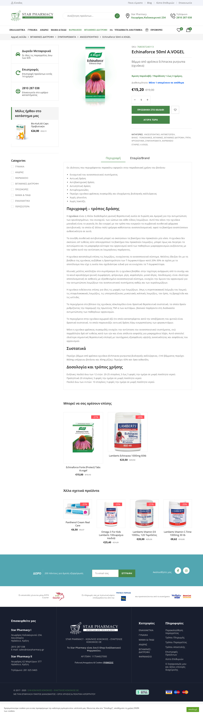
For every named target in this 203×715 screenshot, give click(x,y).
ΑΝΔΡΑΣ (44, 29)
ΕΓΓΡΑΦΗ (127, 573)
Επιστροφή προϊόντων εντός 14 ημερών (37, 75)
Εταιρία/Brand (140, 158)
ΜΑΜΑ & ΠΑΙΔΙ (58, 29)
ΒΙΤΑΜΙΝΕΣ (158, 137)
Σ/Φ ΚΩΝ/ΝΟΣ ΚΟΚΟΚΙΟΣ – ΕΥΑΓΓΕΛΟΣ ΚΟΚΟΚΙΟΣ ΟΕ (53, 690)
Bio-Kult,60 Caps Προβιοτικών (40, 125)
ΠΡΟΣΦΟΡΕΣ (153, 30)
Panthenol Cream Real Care (78, 524)
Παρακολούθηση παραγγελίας (174, 632)
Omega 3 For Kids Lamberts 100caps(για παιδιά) (111, 535)
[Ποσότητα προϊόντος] (141, 100)
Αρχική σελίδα (18, 36)
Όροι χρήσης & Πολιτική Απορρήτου (76, 694)
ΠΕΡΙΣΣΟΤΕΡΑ (22, 206)
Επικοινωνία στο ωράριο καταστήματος (35, 93)
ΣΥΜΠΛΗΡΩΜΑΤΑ (67, 36)
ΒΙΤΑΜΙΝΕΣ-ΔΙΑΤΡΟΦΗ (95, 29)
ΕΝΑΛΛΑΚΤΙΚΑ (17, 29)
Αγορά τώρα (151, 119)
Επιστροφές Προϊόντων (171, 653)
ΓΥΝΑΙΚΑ (32, 29)
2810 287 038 (184, 17)
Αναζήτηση (117, 15)
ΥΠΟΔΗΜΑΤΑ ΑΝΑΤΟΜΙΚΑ (126, 30)
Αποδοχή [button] (192, 709)
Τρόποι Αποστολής (175, 647)
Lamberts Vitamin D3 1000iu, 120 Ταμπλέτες (144, 533)
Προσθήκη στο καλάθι (150, 109)
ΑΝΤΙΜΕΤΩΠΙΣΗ (168, 134)
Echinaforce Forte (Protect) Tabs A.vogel (83, 469)
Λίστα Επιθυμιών (174, 659)
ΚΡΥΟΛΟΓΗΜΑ (138, 140)
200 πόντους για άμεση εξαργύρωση (64, 573)
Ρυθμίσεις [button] (108, 662)
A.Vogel (144, 144)
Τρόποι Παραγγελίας (176, 642)
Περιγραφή (113, 158)
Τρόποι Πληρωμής (175, 637)
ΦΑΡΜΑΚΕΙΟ (75, 29)
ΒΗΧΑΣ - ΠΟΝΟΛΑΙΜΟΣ (142, 137)
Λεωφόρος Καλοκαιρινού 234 (148, 17)
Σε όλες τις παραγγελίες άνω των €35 (37, 56)
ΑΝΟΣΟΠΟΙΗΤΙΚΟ (89, 36)
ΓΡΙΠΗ (188, 137)
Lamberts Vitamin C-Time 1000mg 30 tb (177, 533)
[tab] (113, 159)
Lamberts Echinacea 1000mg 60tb (127, 455)
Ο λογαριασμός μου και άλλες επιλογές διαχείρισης (175, 666)
